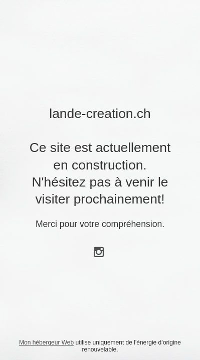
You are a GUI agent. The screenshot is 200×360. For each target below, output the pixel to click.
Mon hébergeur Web (46, 342)
